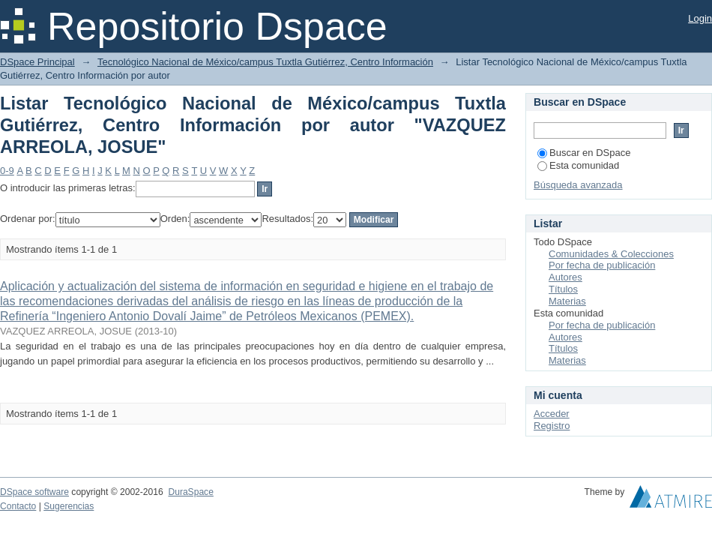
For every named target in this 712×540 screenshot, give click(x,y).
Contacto (18, 506)
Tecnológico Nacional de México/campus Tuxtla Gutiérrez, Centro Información (265, 62)
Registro (552, 425)
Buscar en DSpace (583, 152)
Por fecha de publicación (602, 265)
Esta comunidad (578, 165)
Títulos (563, 289)
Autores (565, 277)
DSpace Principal (37, 62)
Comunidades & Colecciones (611, 254)
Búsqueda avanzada (578, 184)
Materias (567, 301)
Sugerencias (68, 506)
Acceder (552, 413)
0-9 (7, 170)
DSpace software (34, 492)
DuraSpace (190, 492)
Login (700, 18)
